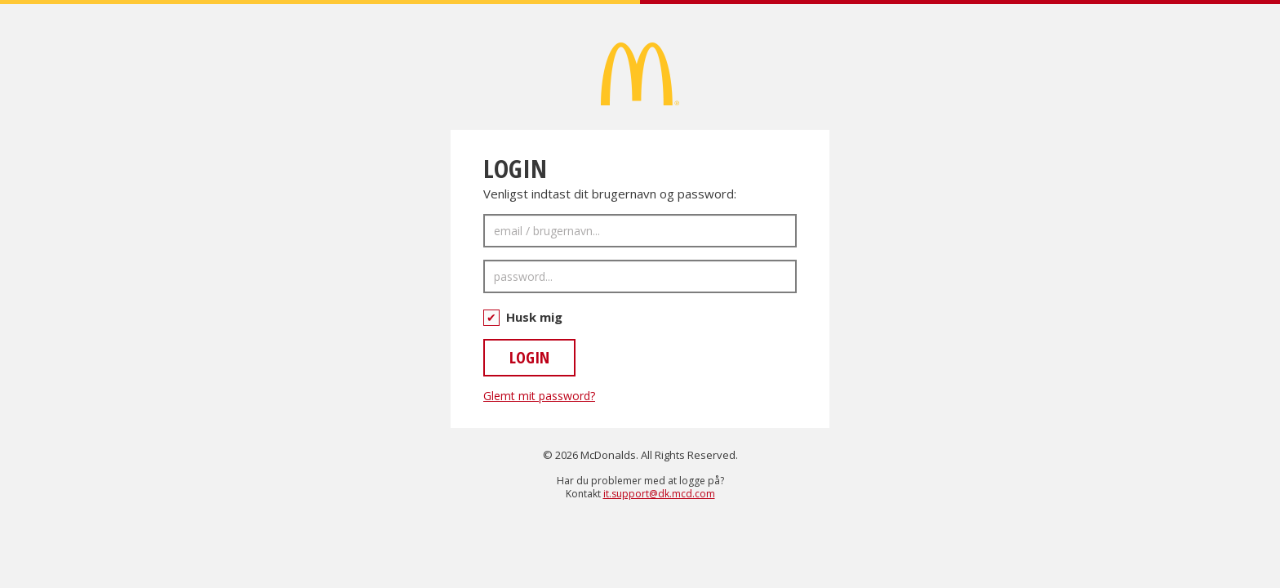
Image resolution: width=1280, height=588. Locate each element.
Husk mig (522, 317)
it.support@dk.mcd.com (659, 494)
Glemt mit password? (539, 395)
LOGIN (529, 357)
